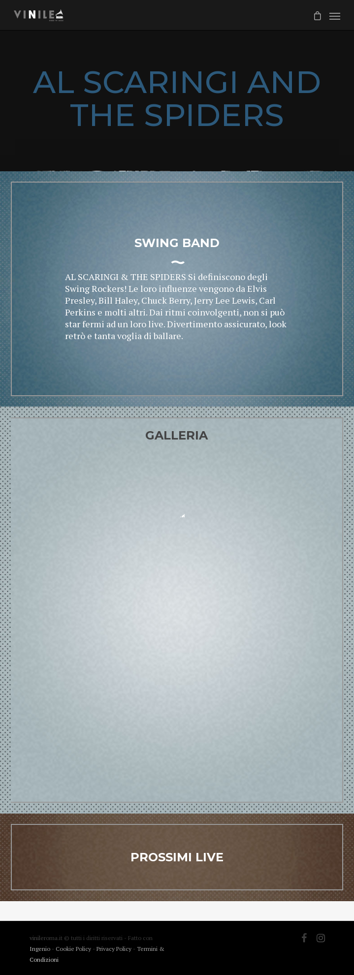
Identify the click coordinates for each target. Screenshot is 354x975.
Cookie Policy (74, 948)
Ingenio (40, 948)
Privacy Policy (115, 948)
